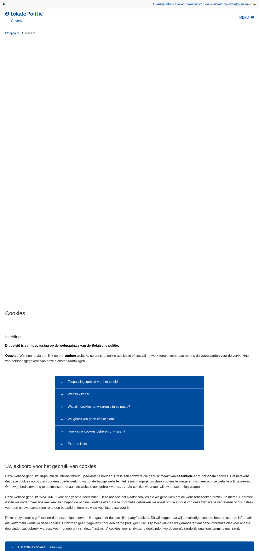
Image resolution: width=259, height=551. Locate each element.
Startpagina (12, 33)
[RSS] (251, 497)
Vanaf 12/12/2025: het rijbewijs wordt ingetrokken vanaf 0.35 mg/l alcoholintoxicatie (197, 442)
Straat (9, 442)
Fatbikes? (152, 425)
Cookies (132, 523)
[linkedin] (235, 497)
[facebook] (219, 497)
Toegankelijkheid (154, 523)
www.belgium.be (236, 4)
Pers (28, 498)
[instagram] (227, 497)
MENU (246, 17)
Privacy (116, 523)
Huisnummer (78, 442)
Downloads (13, 498)
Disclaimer (101, 523)
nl (5, 4)
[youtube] (243, 497)
